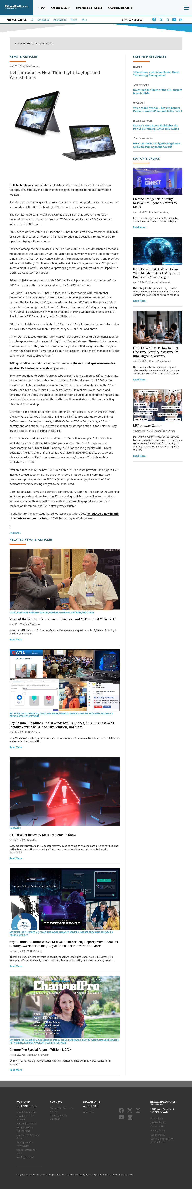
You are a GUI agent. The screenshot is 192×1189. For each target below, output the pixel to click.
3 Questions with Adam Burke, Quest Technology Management (156, 73)
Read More (16, 639)
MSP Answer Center (147, 426)
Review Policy (157, 1122)
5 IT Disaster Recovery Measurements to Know (43, 835)
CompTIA (31, 840)
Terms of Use (157, 1126)
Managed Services (38, 612)
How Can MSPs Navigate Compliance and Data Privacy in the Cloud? (156, 145)
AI (32, 19)
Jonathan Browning (159, 212)
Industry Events (89, 1040)
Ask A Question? (25, 1157)
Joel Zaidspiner (33, 624)
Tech (42, 7)
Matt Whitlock (32, 732)
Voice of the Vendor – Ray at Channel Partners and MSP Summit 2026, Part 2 (157, 109)
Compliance (43, 19)
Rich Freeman (32, 66)
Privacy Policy (157, 1130)
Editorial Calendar (26, 1123)
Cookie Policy (157, 1134)
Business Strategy (89, 7)
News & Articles (24, 57)
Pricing (74, 19)
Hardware (15, 533)
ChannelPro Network (37, 1054)
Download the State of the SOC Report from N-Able (157, 91)
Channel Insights (120, 7)
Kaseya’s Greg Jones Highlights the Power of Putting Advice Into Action (156, 127)
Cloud (13, 612)
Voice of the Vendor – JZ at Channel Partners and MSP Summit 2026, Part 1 (63, 619)
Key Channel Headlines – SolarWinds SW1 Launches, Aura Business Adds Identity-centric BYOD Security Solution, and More (62, 725)
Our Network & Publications (25, 1129)
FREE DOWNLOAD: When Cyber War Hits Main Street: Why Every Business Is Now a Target (156, 273)
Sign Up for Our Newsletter (24, 1144)
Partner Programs (59, 612)
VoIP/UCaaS (88, 612)
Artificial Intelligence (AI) (24, 713)
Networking (16, 1042)
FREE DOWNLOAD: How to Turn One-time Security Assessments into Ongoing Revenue (156, 352)
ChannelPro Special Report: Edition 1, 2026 (40, 1049)
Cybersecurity (61, 7)
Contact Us (156, 1118)
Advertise (88, 1112)
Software (75, 612)
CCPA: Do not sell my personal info (162, 1140)
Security (23, 716)
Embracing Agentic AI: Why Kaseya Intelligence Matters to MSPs (155, 203)
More (84, 19)
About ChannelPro (26, 1112)
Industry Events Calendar (58, 1117)
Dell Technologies (21, 185)
